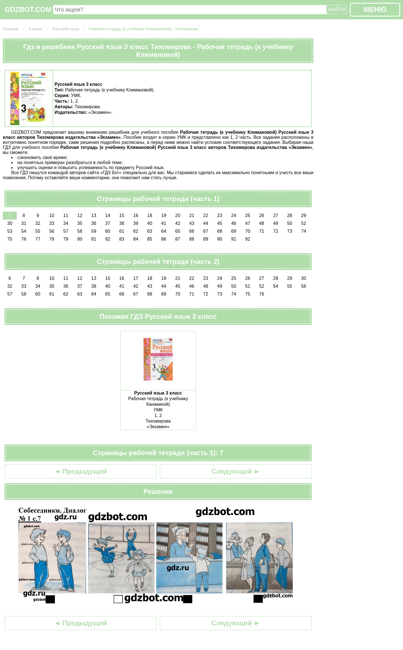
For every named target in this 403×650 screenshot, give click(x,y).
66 (191, 231)
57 (65, 231)
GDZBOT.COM (27, 9)
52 (303, 223)
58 (79, 231)
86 (163, 239)
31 (23, 223)
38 (121, 223)
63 (149, 231)
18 (149, 215)
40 (149, 223)
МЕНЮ (375, 9)
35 (79, 223)
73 (289, 231)
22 (205, 215)
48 (261, 223)
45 (219, 223)
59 (93, 231)
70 (247, 231)
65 (177, 231)
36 (93, 223)
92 (247, 239)
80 (79, 239)
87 (177, 239)
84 (135, 239)
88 (191, 239)
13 (93, 215)
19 (163, 215)
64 (163, 231)
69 (233, 231)
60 (107, 231)
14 (107, 215)
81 (93, 239)
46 (233, 223)
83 (121, 239)
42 (177, 223)
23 (219, 215)
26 (261, 215)
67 (205, 231)
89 (205, 239)
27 (275, 215)
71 (261, 231)
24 (233, 215)
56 (51, 231)
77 (37, 239)
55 (37, 231)
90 (219, 239)
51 (247, 286)
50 (289, 223)
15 (121, 215)
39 (135, 223)
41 (163, 223)
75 (9, 239)
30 (9, 223)
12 (79, 215)
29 (303, 215)
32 (37, 223)
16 (135, 215)
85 (149, 239)
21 (191, 215)
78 (51, 239)
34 (65, 223)
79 (65, 239)
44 (205, 223)
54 (23, 231)
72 (275, 231)
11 (65, 215)
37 (107, 223)
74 (303, 231)
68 (219, 231)
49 (275, 223)
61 (121, 231)
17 (135, 278)
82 (107, 239)
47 (247, 223)
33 (51, 223)
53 (9, 231)
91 (233, 239)
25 (247, 215)
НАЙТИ (336, 9)
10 (51, 215)
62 (135, 231)
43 (191, 223)
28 (289, 215)
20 (177, 215)
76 (23, 239)
